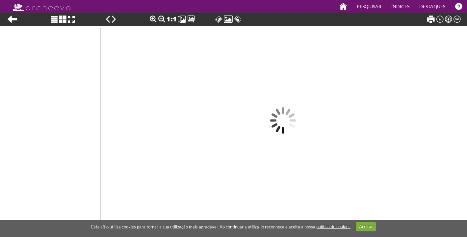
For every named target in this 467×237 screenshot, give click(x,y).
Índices (400, 6)
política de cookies (333, 226)
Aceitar (366, 226)
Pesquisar (369, 6)
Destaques (432, 6)
